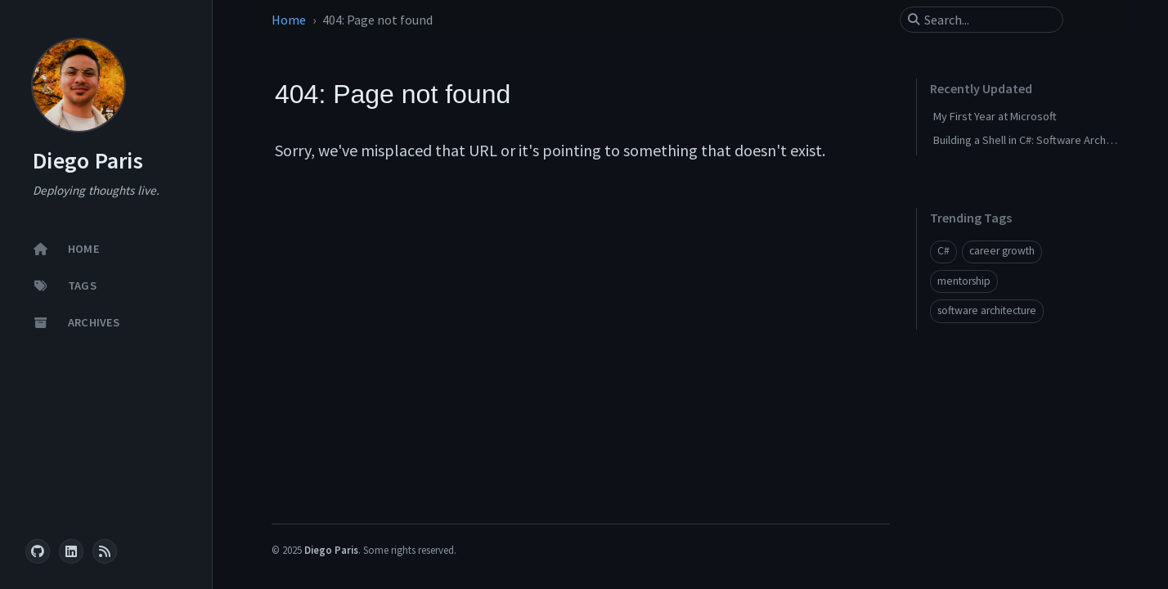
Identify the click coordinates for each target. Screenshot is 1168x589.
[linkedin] (71, 551)
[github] (37, 551)
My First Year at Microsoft (995, 116)
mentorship (964, 281)
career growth (1002, 251)
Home (289, 19)
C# (943, 251)
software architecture (986, 310)
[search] (988, 19)
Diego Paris (88, 161)
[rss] (104, 551)
